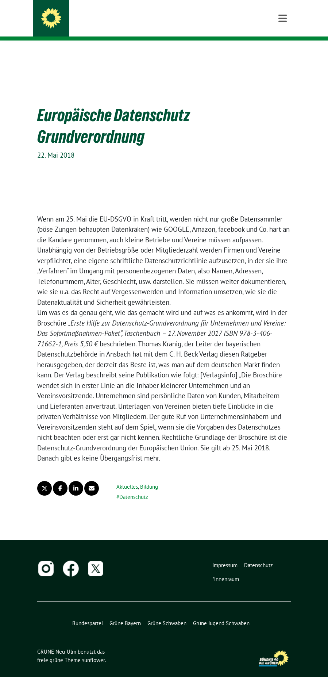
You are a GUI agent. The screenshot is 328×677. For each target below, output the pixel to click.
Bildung (149, 475)
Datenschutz (133, 485)
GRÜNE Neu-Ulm (92, 15)
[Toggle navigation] (282, 52)
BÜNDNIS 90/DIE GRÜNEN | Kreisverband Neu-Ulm (136, 26)
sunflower (93, 648)
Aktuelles (127, 475)
